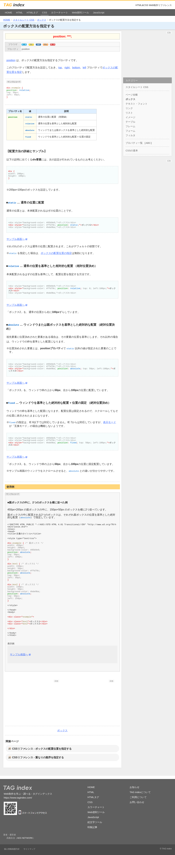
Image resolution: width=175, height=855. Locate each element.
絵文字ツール (95, 822)
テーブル (130, 121)
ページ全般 (132, 94)
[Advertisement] (35, 702)
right (67, 67)
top (60, 67)
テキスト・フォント (136, 103)
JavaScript (98, 12)
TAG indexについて (140, 792)
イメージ (130, 117)
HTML (19, 12)
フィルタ (130, 135)
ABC (148, 143)
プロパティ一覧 (134, 143)
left (84, 67)
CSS (44, 12)
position (26, 49)
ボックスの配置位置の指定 (56, 253)
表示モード (109, 422)
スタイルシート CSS (23, 20)
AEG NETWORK (25, 838)
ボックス (41, 20)
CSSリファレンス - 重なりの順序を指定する (38, 757)
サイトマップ (29, 849)
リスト (129, 112)
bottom (76, 67)
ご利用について (138, 797)
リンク (129, 108)
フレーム (130, 126)
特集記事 (92, 827)
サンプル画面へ (15, 239)
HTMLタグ (32, 12)
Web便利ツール (80, 12)
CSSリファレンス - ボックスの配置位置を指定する (42, 748)
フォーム (130, 130)
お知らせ (134, 787)
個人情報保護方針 (12, 849)
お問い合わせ (137, 802)
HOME (8, 12)
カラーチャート (59, 12)
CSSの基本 (132, 150)
